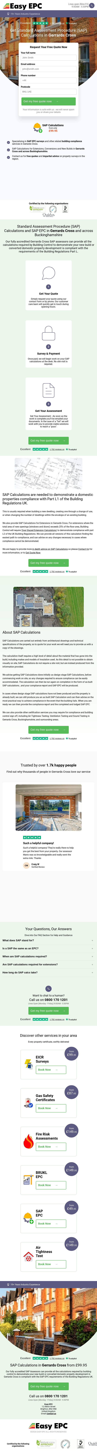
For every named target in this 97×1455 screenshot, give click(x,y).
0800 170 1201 (56, 1000)
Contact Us (83, 549)
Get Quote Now (33, 552)
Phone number (28, 75)
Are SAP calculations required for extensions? (30, 964)
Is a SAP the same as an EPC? (21, 948)
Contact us (51, 1414)
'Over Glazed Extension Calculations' (39, 530)
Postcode (25, 87)
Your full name (28, 52)
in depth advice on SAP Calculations (50, 549)
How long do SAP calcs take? (20, 972)
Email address (28, 64)
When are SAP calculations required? (25, 956)
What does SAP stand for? (18, 940)
